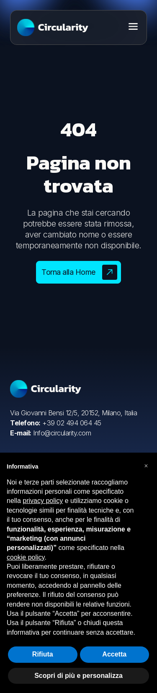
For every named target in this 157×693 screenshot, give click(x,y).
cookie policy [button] (25, 557)
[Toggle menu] (133, 26)
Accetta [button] (114, 654)
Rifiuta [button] (42, 654)
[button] (146, 466)
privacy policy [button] (43, 500)
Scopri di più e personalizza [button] (78, 675)
